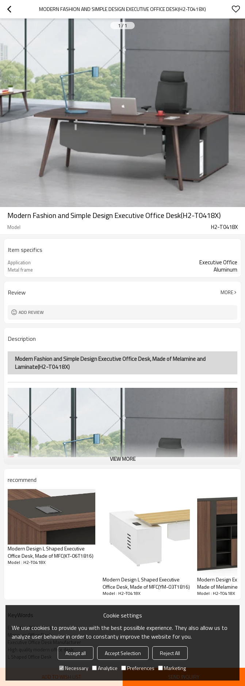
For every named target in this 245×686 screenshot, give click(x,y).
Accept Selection (123, 653)
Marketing (172, 668)
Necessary (73, 668)
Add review (31, 312)
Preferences (137, 668)
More (227, 292)
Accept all (75, 653)
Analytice (105, 668)
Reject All (170, 653)
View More (122, 459)
